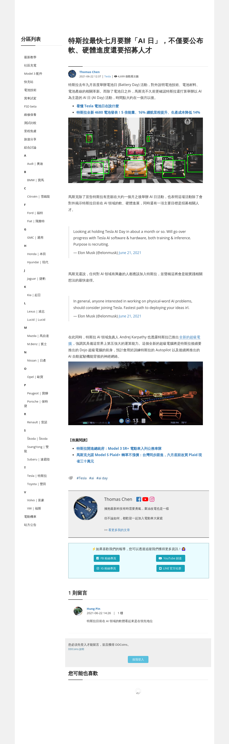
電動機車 (30, 516)
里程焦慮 (30, 131)
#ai (92, 478)
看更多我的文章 (119, 530)
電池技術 (30, 90)
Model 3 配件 (33, 73)
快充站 (28, 82)
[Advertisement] (114, 22)
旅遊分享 (30, 139)
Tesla (107, 76)
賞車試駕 (30, 98)
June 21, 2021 (130, 252)
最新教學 (30, 57)
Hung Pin (93, 609)
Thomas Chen (89, 72)
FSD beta (30, 106)
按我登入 (138, 659)
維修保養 (30, 114)
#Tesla (82, 478)
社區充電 (30, 65)
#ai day (102, 478)
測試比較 (30, 123)
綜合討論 (30, 147)
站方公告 (30, 525)
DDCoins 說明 (76, 649)
